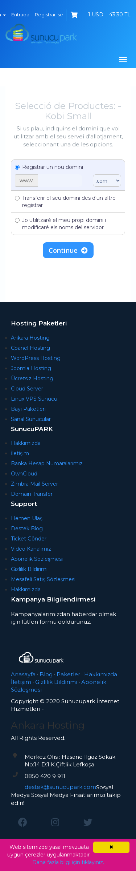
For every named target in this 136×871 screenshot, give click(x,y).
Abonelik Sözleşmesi (37, 559)
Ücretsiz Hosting (32, 378)
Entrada (20, 14)
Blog (46, 674)
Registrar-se (49, 14)
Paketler (68, 674)
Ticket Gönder (28, 538)
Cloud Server (27, 388)
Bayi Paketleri (28, 409)
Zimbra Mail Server (34, 484)
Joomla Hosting (31, 368)
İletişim (20, 453)
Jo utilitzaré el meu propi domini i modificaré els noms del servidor (60, 224)
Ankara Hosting (30, 338)
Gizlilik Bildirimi (29, 569)
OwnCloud (24, 473)
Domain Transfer (32, 494)
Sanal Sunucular (31, 419)
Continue (68, 250)
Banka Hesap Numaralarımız (47, 463)
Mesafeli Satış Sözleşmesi (43, 579)
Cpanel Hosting (30, 348)
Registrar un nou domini (49, 167)
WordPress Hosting (36, 358)
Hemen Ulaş (26, 518)
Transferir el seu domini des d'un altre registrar (65, 201)
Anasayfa (23, 674)
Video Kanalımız (31, 549)
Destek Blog (27, 528)
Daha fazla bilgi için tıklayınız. (68, 862)
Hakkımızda (26, 443)
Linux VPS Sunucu (34, 399)
